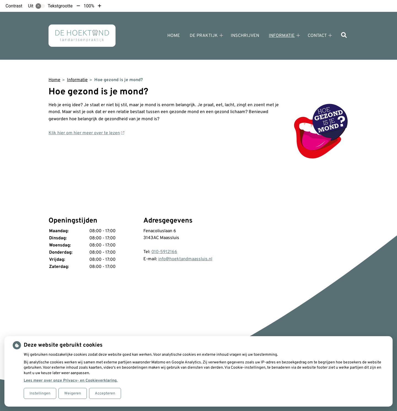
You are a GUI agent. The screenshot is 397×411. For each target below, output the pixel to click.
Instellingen (39, 393)
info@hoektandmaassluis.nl (185, 259)
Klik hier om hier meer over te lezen (86, 133)
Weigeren (72, 393)
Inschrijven (245, 36)
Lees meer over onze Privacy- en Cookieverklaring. (70, 380)
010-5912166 (164, 252)
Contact (317, 36)
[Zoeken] (343, 35)
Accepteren (105, 393)
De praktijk (204, 36)
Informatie (282, 36)
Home (173, 36)
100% (89, 6)
